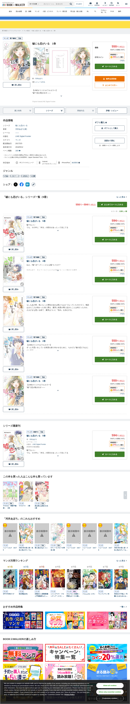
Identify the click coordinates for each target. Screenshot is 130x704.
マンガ (37, 11)
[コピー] (33, 188)
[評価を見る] (38, 86)
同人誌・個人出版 (76, 11)
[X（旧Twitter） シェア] (15, 188)
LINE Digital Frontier (23, 140)
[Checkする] (28, 83)
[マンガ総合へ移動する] (27, 35)
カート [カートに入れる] (109, 244)
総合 (10, 11)
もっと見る (121, 201)
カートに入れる (109, 71)
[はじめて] (105, 3)
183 (17, 155)
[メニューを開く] (126, 4)
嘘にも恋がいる (21, 130)
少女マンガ (14, 180)
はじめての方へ (109, 89)
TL (95, 11)
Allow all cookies (109, 685)
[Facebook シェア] (21, 188)
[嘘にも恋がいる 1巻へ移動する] (50, 35)
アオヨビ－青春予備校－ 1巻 (9, 511)
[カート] (117, 3)
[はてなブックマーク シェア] (27, 188)
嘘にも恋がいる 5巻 (36, 225)
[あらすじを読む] (61, 97)
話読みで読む (109, 145)
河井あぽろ (39, 83)
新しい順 (123, 216)
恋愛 (33, 180)
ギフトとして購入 (109, 132)
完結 (5, 180)
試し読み (17, 89)
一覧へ (123, 611)
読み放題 (19, 11)
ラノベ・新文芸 (62, 11)
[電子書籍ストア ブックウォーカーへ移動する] (11, 35)
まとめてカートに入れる (112, 209)
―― (17, 137)
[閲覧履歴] (111, 3)
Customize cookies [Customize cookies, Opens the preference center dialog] (109, 698)
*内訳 (122, 65)
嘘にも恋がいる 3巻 (36, 305)
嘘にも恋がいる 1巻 (36, 385)
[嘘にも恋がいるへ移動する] (36, 35)
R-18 (112, 11)
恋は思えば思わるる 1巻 (42, 511)
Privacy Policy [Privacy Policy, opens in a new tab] (70, 694)
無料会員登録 (109, 83)
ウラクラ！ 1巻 (24, 510)
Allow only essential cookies (110, 692)
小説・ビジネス (48, 11)
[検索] (71, 4)
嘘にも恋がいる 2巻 (36, 345)
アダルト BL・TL (104, 11)
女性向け (25, 180)
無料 (119, 11)
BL (88, 11)
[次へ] (34, 66)
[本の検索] (35, 4)
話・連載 (28, 11)
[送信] (71, 4)
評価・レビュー (112, 115)
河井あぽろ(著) (21, 133)
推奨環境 (76, 167)
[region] (65, 692)
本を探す (79, 4)
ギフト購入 (101, 127)
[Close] (126, 691)
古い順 (114, 216)
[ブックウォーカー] (13, 3)
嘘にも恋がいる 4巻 (36, 265)
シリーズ (54, 115)
